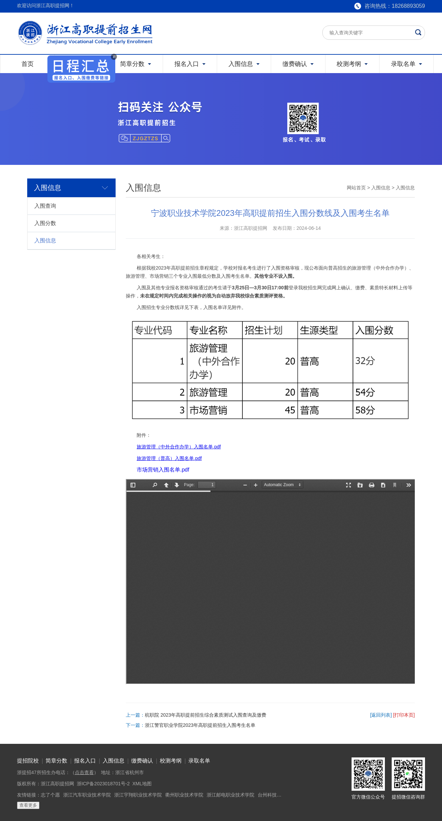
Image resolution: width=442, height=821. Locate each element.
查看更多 (28, 805)
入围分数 (45, 223)
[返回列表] (381, 715)
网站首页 (356, 187)
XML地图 (142, 783)
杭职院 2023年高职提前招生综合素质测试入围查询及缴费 (205, 715)
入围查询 (45, 206)
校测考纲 (171, 761)
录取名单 (199, 761)
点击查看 (84, 772)
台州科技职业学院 (277, 795)
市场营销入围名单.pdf (163, 470)
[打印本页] (404, 715)
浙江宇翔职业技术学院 (138, 795)
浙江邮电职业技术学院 (230, 795)
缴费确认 (142, 761)
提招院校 (28, 761)
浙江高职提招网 (57, 783)
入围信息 (45, 240)
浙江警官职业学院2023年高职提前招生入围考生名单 (200, 725)
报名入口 (85, 761)
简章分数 (56, 761)
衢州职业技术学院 (184, 795)
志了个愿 (50, 795)
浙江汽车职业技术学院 (87, 795)
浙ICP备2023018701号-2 (103, 783)
